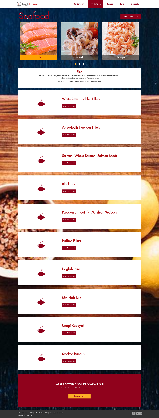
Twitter (137, 413)
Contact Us (135, 4)
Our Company (78, 4)
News (121, 4)
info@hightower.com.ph (25, 415)
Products (94, 4)
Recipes (110, 4)
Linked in (140, 413)
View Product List (130, 16)
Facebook (134, 413)
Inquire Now (79, 396)
